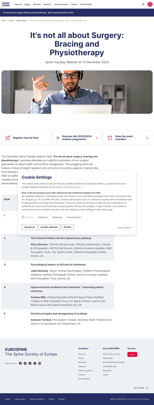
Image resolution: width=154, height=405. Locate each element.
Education (37, 4)
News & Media (86, 4)
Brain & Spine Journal (111, 354)
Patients (74, 4)
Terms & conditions (36, 399)
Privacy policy (20, 399)
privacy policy (74, 187)
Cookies (51, 399)
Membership (108, 358)
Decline (67, 227)
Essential (29, 217)
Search (105, 375)
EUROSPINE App (109, 366)
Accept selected (49, 227)
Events (27, 4)
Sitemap (61, 399)
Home (4, 20)
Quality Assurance (61, 4)
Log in (132, 354)
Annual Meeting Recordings (113, 362)
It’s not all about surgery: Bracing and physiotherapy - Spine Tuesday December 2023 (38, 13)
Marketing (57, 217)
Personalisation (74, 217)
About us (18, 4)
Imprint (8, 399)
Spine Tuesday (21, 20)
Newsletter (107, 370)
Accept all (29, 227)
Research (47, 4)
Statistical (43, 217)
